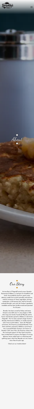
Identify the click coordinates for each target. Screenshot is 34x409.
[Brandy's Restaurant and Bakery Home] (7, 5)
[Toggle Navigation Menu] (31, 7)
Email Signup (17, 407)
